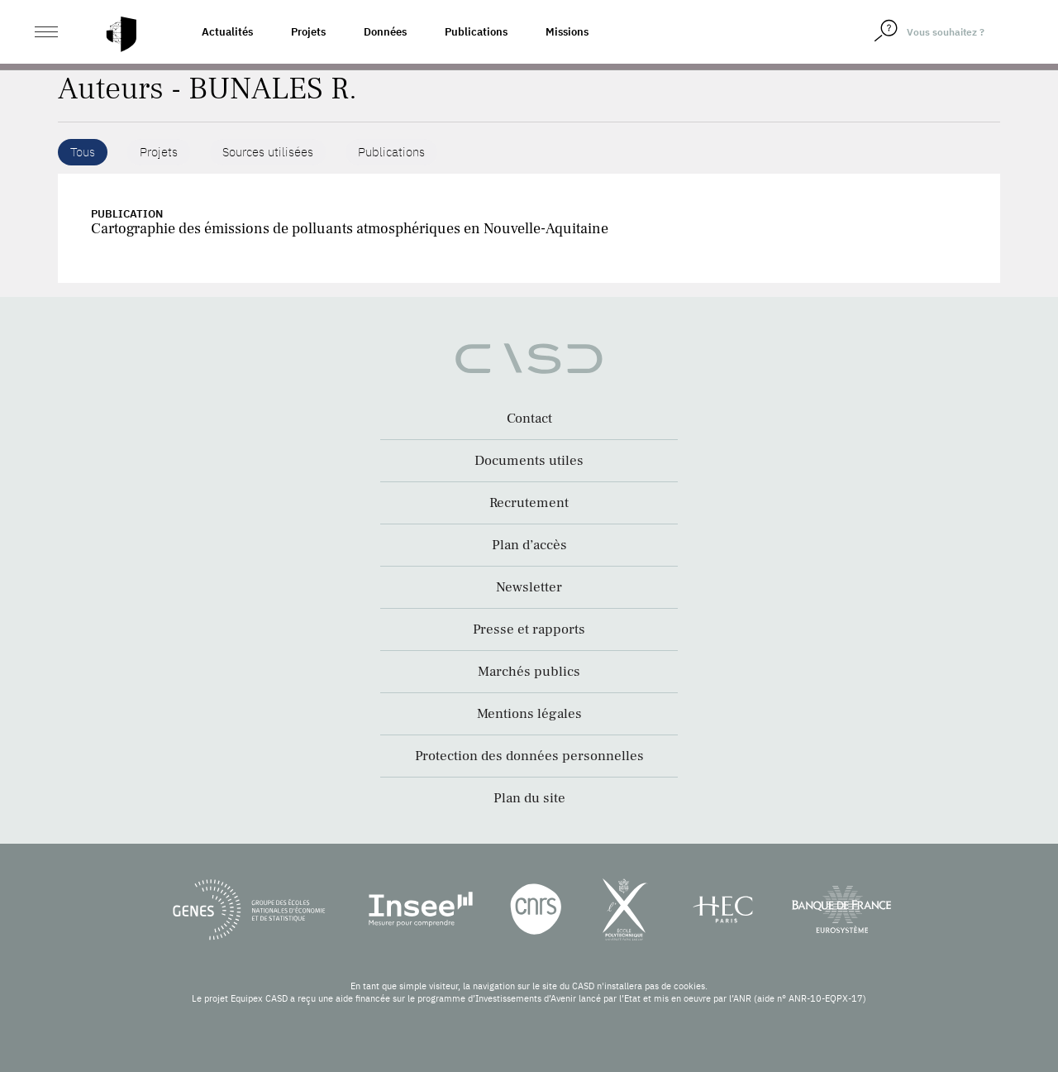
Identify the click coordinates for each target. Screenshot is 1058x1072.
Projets (308, 32)
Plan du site (529, 798)
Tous (82, 152)
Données (385, 32)
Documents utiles (529, 461)
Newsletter (529, 587)
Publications (476, 32)
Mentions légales (529, 714)
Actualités (227, 32)
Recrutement (529, 503)
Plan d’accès (529, 545)
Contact (529, 418)
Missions (567, 32)
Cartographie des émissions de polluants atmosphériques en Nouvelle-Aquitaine (349, 228)
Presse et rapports (529, 629)
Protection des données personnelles (529, 756)
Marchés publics (529, 672)
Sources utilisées (267, 152)
